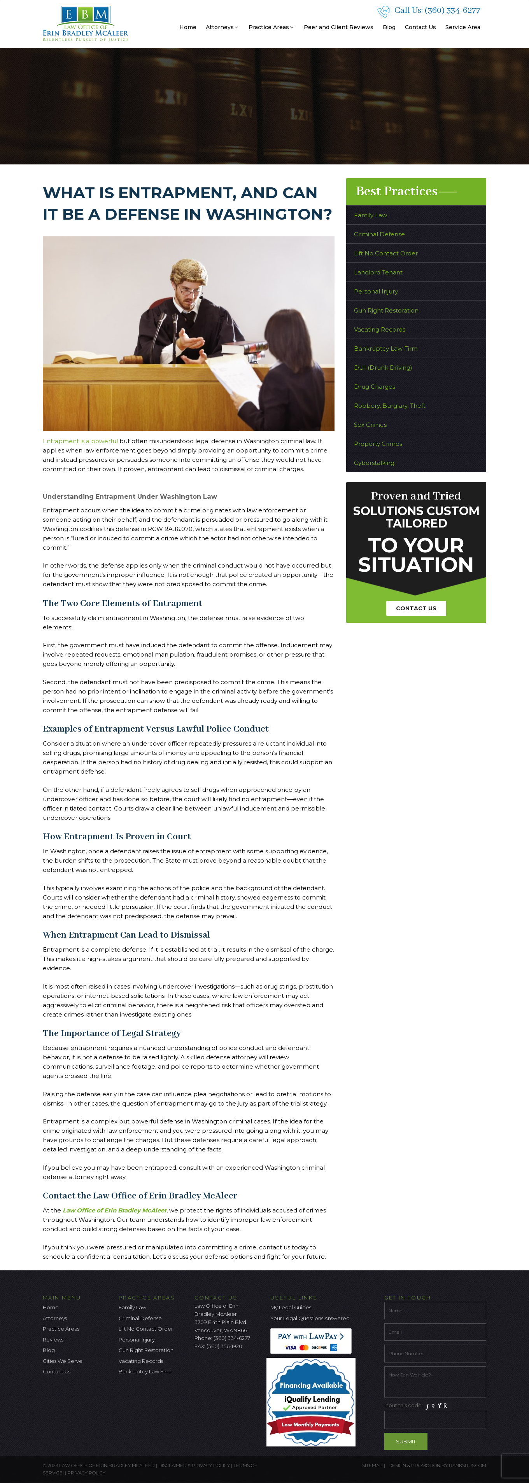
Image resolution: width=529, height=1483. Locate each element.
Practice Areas (271, 27)
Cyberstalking (374, 462)
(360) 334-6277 (452, 10)
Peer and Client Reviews (338, 27)
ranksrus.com (467, 1465)
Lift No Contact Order (386, 253)
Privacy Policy (86, 1473)
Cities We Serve (62, 1361)
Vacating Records (379, 329)
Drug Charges (374, 386)
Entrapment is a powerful (81, 441)
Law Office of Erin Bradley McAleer (114, 1210)
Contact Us (420, 27)
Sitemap (372, 1465)
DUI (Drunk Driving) (383, 367)
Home (187, 27)
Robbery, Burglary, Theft (390, 405)
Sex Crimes (370, 424)
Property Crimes (378, 443)
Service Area (462, 27)
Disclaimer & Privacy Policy (194, 1465)
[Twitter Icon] (213, 1367)
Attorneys (222, 27)
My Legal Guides (290, 1307)
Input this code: (435, 1415)
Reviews (53, 1339)
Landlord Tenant (378, 272)
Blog (389, 27)
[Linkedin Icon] (239, 1367)
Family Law (370, 215)
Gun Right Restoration (386, 310)
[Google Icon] (226, 1367)
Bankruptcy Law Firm (386, 348)
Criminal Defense (379, 234)
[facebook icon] (200, 1367)
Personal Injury (376, 291)
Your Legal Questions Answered (310, 1318)
